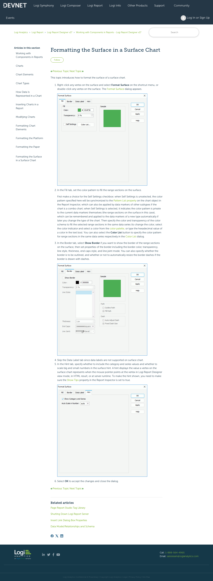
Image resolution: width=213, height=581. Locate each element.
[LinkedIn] (61, 535)
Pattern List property (124, 200)
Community (181, 5)
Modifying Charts (25, 116)
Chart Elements (24, 74)
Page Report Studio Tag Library (68, 507)
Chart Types (22, 83)
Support (159, 5)
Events (10, 17)
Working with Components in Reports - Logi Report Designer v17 (108, 32)
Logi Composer (70, 5)
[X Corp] (56, 535)
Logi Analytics (21, 32)
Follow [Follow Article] (57, 60)
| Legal (124, 577)
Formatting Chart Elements (25, 127)
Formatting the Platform (29, 138)
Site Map (146, 577)
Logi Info (115, 5)
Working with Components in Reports (29, 55)
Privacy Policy (135, 577)
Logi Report (95, 5)
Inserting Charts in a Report (27, 106)
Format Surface (115, 88)
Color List (130, 236)
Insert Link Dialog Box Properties (69, 520)
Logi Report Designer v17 (59, 32)
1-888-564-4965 (175, 552)
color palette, (117, 228)
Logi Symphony (44, 5)
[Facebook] (52, 535)
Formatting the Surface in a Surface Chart (29, 158)
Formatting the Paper (28, 146)
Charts (19, 65)
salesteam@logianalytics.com (183, 556)
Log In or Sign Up (195, 18)
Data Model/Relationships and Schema (73, 526)
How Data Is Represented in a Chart (29, 93)
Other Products (138, 5)
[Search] (174, 32)
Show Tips (73, 380)
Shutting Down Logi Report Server (70, 513)
